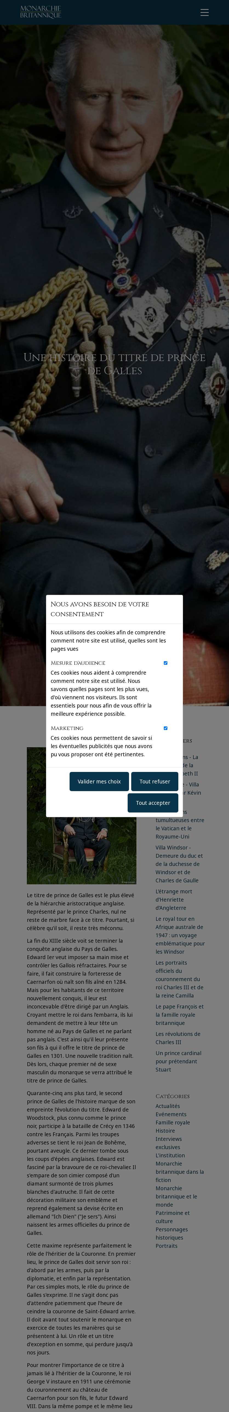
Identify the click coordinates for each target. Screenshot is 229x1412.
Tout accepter (153, 802)
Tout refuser (154, 781)
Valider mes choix (99, 781)
